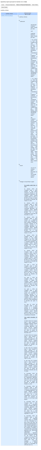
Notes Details (4, 7)
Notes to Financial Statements (23, 4)
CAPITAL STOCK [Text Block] (7, 15)
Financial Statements (10, 4)
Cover (2, 4)
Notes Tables (35, 4)
